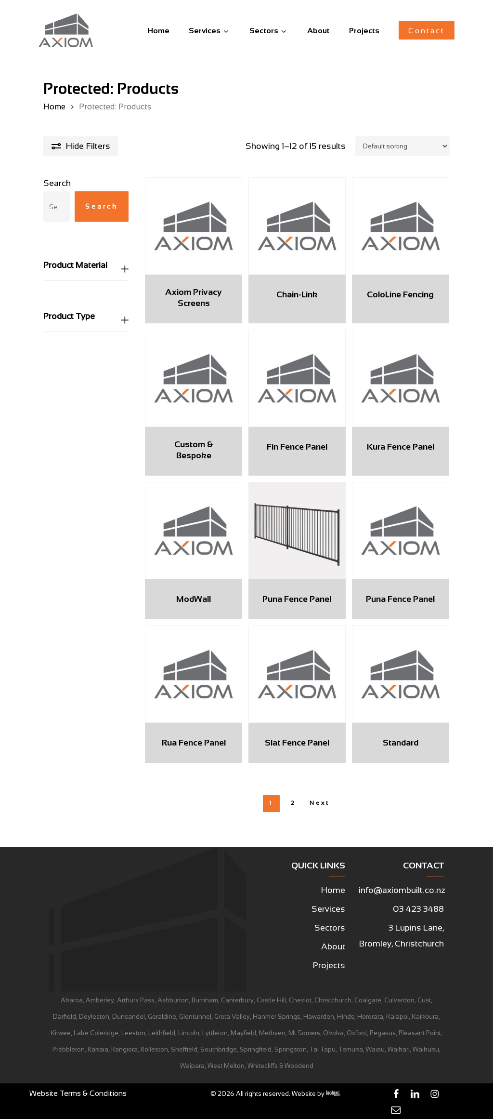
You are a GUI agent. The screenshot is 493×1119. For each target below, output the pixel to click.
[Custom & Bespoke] (193, 378)
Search (57, 183)
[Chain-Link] (297, 226)
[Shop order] (402, 146)
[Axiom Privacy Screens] (193, 226)
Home (54, 106)
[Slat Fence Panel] (297, 674)
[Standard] (400, 674)
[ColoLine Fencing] (400, 226)
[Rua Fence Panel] (193, 674)
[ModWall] (193, 530)
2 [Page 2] (293, 802)
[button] (333, 890)
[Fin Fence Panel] (297, 378)
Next (320, 802)
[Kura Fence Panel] (400, 378)
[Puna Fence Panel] (297, 530)
